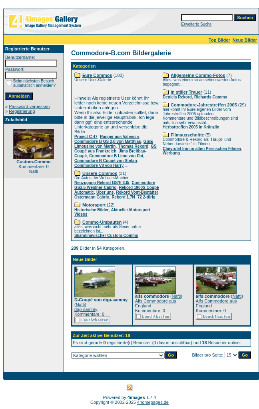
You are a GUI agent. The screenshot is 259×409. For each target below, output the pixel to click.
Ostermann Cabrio (91, 197)
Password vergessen (29, 106)
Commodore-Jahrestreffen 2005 (204, 104)
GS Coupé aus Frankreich (115, 148)
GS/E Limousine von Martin (113, 143)
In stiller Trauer (186, 92)
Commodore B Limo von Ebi (116, 156)
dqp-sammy (85, 309)
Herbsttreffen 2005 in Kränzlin (191, 127)
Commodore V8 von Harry (99, 165)
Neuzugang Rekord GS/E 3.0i (101, 182)
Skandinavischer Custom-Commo (106, 235)
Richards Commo (210, 97)
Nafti (80, 304)
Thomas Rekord (133, 146)
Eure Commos (97, 75)
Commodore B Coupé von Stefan (105, 160)
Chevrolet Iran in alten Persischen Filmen (202, 148)
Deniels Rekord (177, 97)
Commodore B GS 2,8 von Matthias (107, 141)
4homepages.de (153, 402)
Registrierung (22, 111)
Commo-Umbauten (102, 222)
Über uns (105, 192)
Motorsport (94, 204)
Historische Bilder (91, 210)
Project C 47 (86, 136)
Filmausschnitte (187, 134)
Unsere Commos (99, 173)
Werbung (171, 153)
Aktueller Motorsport (130, 210)
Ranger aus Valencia (119, 136)
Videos (81, 214)
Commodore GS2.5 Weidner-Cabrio (114, 185)
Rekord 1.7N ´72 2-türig (133, 197)
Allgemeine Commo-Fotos (198, 75)
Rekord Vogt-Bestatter (137, 192)
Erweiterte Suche (196, 24)
